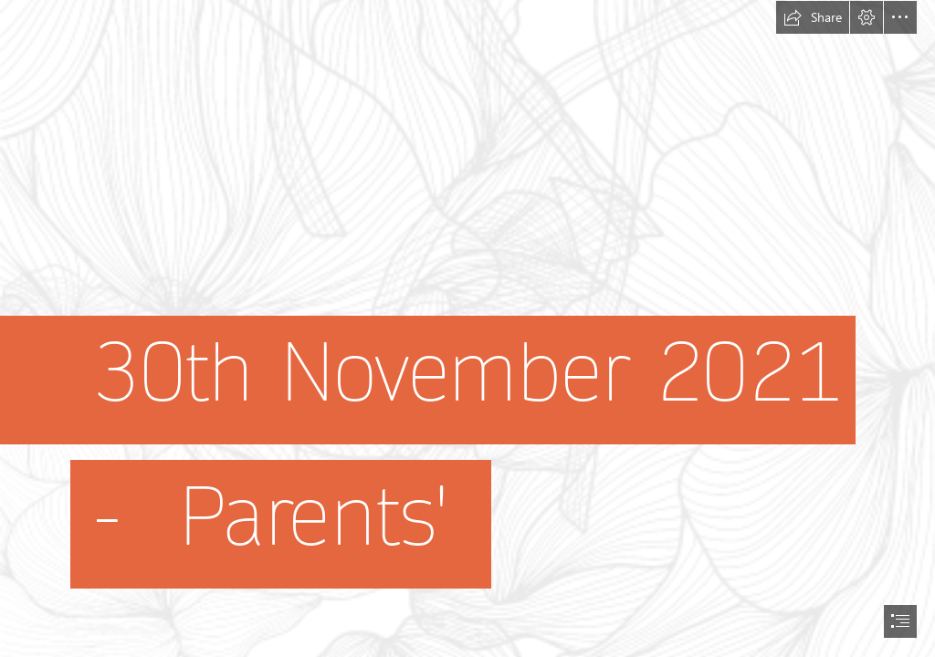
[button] (812, 17)
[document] (467, 328)
